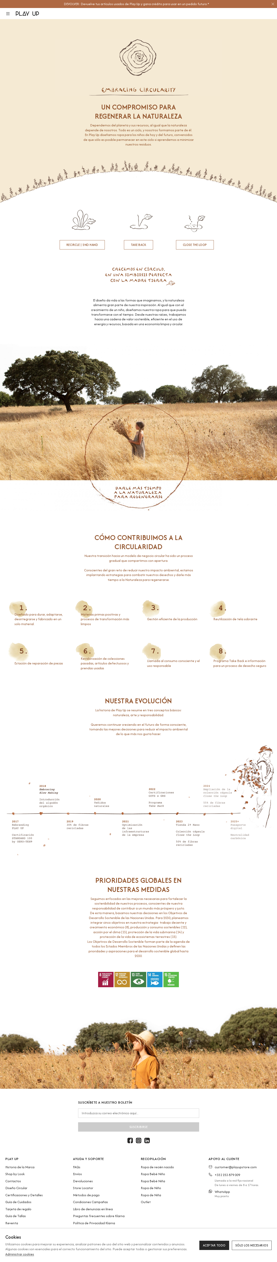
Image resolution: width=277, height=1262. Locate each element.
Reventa (11, 1223)
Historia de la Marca (19, 1167)
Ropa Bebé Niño (153, 1174)
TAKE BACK (138, 245)
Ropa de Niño (151, 1188)
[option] (136, 4)
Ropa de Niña (151, 1195)
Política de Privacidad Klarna (94, 1223)
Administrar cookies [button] (19, 1254)
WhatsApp (222, 1191)
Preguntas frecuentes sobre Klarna (99, 1216)
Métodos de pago (86, 1195)
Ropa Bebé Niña (153, 1181)
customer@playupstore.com (236, 1167)
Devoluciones (83, 1181)
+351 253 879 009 (227, 1174)
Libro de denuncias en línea (93, 1209)
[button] (10, 13)
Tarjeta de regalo (18, 1209)
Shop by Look (15, 1174)
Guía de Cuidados (18, 1202)
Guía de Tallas (15, 1216)
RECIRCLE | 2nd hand (82, 245)
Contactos (13, 1181)
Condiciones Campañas (90, 1202)
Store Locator (83, 1188)
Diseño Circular (16, 1188)
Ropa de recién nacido (157, 1167)
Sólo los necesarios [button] (251, 1245)
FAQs (76, 1167)
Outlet (146, 1202)
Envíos (77, 1174)
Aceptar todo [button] (214, 1245)
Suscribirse (138, 1127)
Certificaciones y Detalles (24, 1195)
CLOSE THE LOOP (195, 245)
